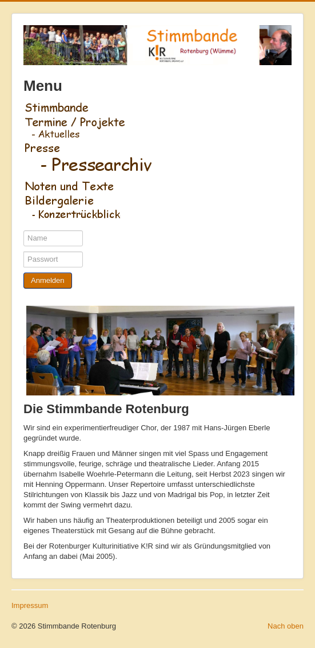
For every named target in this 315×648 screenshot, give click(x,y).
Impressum (29, 605)
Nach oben (286, 626)
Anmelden (48, 280)
